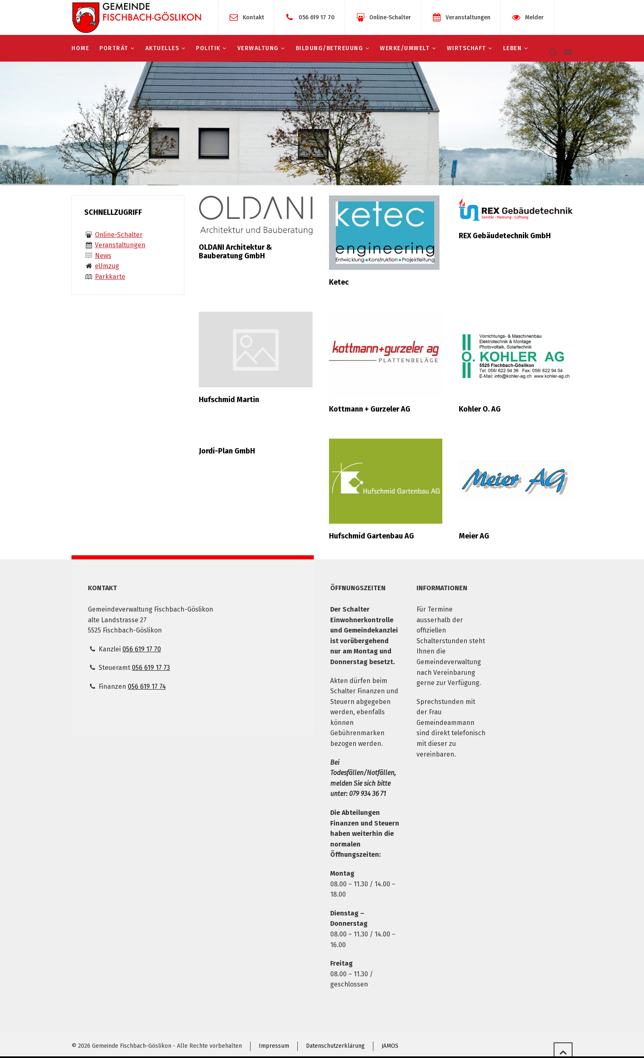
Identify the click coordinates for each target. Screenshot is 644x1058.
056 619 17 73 (151, 668)
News (103, 256)
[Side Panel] (566, 52)
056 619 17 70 (317, 17)
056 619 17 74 (147, 686)
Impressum (274, 1045)
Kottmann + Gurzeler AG (369, 409)
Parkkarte (110, 277)
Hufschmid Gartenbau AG (371, 535)
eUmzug (107, 266)
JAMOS (390, 1045)
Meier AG (474, 535)
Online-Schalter (390, 17)
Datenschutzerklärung (335, 1045)
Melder (534, 17)
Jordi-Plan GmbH (227, 450)
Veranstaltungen (468, 17)
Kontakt (253, 17)
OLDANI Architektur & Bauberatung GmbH (235, 252)
